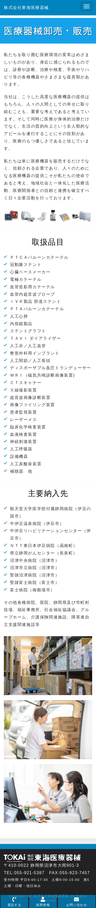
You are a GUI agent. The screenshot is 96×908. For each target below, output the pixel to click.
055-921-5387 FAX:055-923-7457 (52, 873)
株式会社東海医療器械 (26, 7)
